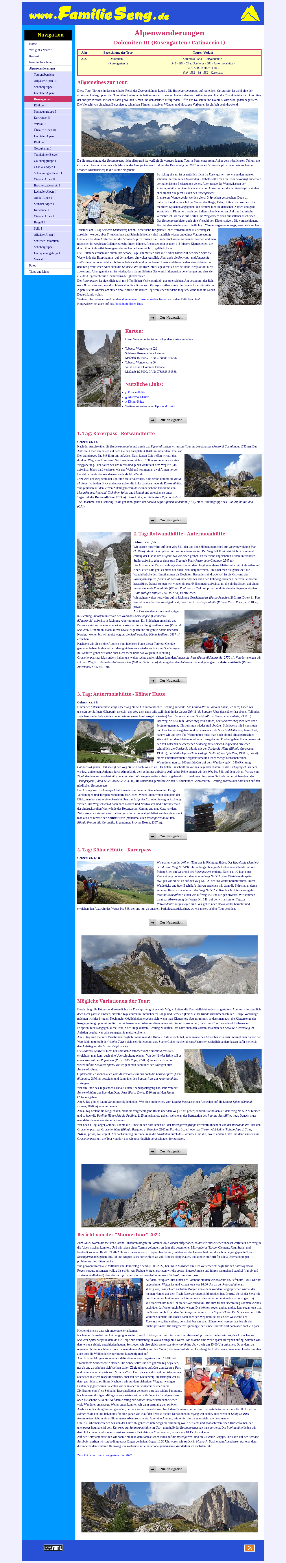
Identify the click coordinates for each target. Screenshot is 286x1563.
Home (33, 44)
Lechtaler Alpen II (45, 136)
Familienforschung (40, 62)
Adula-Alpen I (43, 197)
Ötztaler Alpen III (45, 130)
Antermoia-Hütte (138, 397)
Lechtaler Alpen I (44, 191)
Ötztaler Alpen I (44, 216)
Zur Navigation (171, 317)
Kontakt (34, 56)
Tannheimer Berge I (46, 154)
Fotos (32, 265)
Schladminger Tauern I (48, 173)
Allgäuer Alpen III (45, 80)
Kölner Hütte (136, 401)
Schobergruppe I (44, 247)
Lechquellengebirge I (47, 253)
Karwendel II (42, 117)
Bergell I (39, 222)
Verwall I (39, 259)
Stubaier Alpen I (44, 204)
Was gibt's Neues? (40, 50)
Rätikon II (40, 105)
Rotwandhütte (136, 392)
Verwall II (40, 124)
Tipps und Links (39, 271)
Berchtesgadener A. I (47, 185)
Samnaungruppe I (45, 111)
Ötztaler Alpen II (44, 179)
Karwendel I (41, 210)
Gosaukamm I (42, 148)
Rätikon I (40, 142)
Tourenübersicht (44, 74)
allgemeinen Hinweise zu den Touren (144, 299)
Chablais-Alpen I (44, 167)
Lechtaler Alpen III (45, 93)
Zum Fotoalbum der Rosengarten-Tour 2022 (104, 1455)
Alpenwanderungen (42, 68)
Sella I (38, 228)
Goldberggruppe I (45, 161)
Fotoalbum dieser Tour (128, 303)
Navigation (51, 35)
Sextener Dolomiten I (47, 241)
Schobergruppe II (44, 87)
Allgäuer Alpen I (44, 234)
